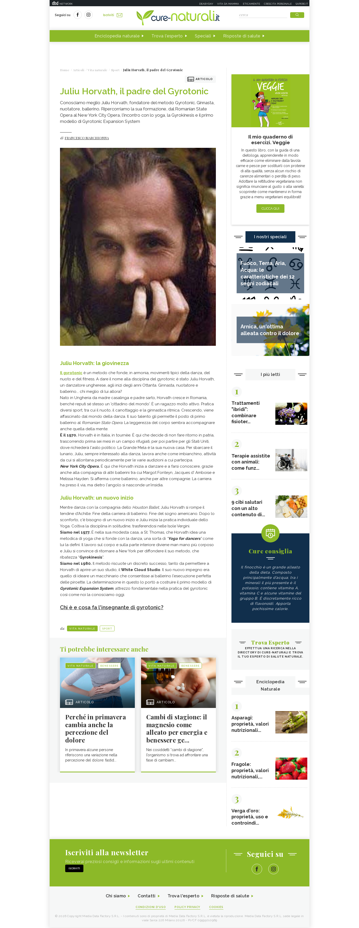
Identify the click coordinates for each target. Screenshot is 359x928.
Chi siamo (115, 896)
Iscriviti (112, 15)
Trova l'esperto (167, 36)
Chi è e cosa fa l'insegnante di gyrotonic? (112, 607)
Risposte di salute (242, 36)
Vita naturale (82, 628)
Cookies (216, 907)
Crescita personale (278, 3)
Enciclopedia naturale (117, 36)
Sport (107, 628)
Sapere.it (302, 3)
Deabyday (206, 3)
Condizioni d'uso (150, 907)
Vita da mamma (228, 3)
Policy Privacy (188, 907)
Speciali (203, 36)
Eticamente (251, 3)
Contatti (146, 896)
